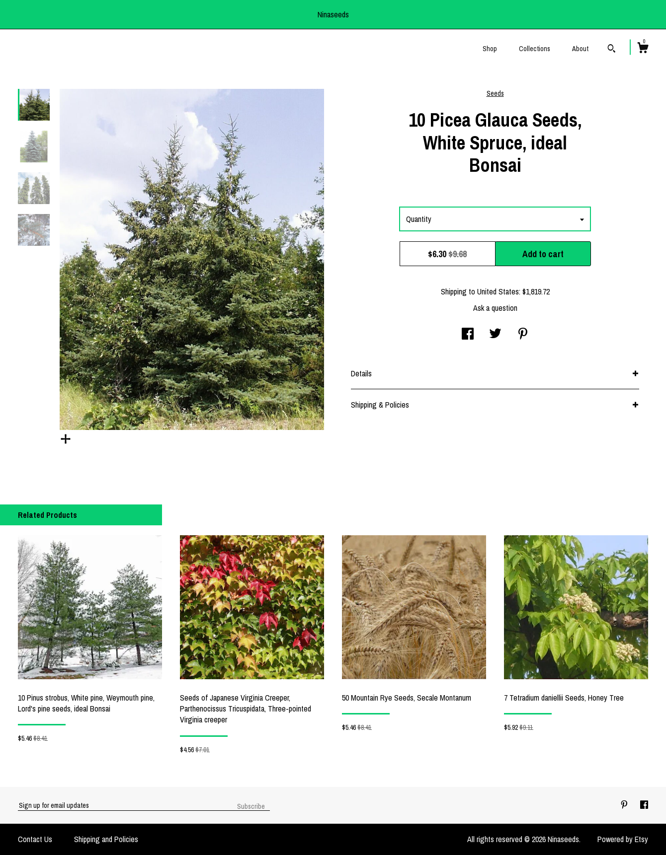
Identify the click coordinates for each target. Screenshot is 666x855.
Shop (490, 48)
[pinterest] (625, 804)
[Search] (611, 49)
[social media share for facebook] (468, 334)
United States (498, 291)
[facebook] (644, 804)
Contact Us (35, 839)
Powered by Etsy (622, 839)
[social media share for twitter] (495, 334)
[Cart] (642, 49)
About (580, 48)
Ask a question (495, 307)
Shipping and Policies (106, 839)
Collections (534, 48)
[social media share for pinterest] (523, 334)
